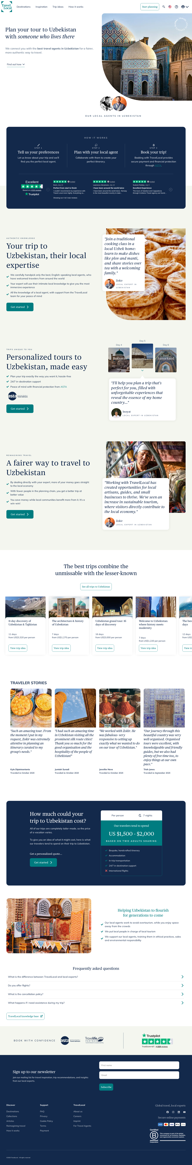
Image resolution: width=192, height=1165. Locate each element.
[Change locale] (170, 6)
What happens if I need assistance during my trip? (96, 1003)
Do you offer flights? (96, 985)
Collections (11, 1116)
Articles (10, 1121)
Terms (43, 1125)
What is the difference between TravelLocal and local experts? (96, 977)
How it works (76, 6)
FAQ (42, 1111)
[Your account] (185, 6)
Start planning (149, 6)
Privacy (43, 1116)
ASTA (158, 165)
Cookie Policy (46, 1121)
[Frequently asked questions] (176, 6)
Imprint (77, 1121)
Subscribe (106, 1087)
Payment (44, 1130)
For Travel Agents (82, 1125)
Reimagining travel (15, 1125)
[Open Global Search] (164, 7)
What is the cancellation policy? (96, 994)
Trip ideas (58, 6)
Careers (77, 1116)
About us (77, 1111)
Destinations (12, 1111)
